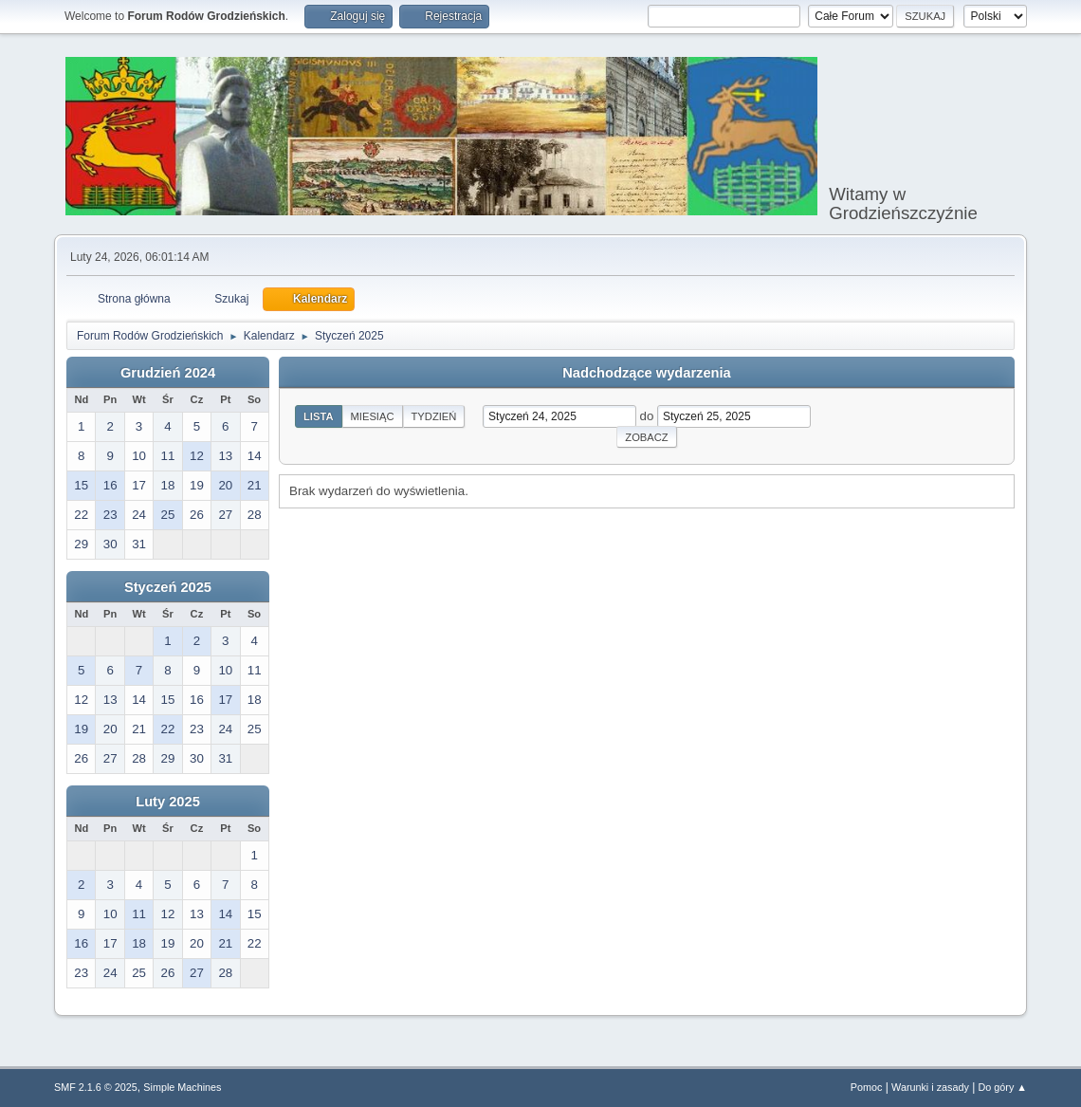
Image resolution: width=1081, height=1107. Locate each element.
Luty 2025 (168, 801)
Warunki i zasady (930, 1087)
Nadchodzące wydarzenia (646, 372)
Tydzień (434, 416)
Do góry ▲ (1003, 1087)
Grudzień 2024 (167, 372)
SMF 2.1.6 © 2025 (95, 1087)
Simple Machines (182, 1087)
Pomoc (867, 1087)
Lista (318, 416)
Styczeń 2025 (167, 587)
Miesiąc (372, 416)
